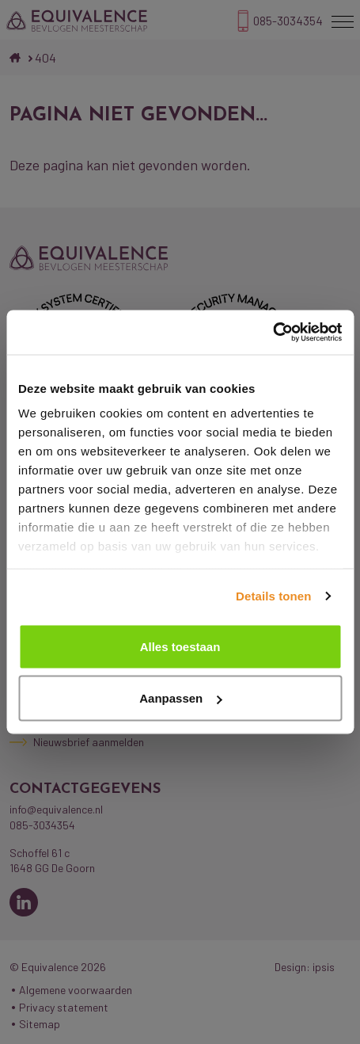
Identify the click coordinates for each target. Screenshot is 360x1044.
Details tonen (273, 596)
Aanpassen (180, 698)
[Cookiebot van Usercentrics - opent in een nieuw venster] (272, 332)
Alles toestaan (180, 646)
